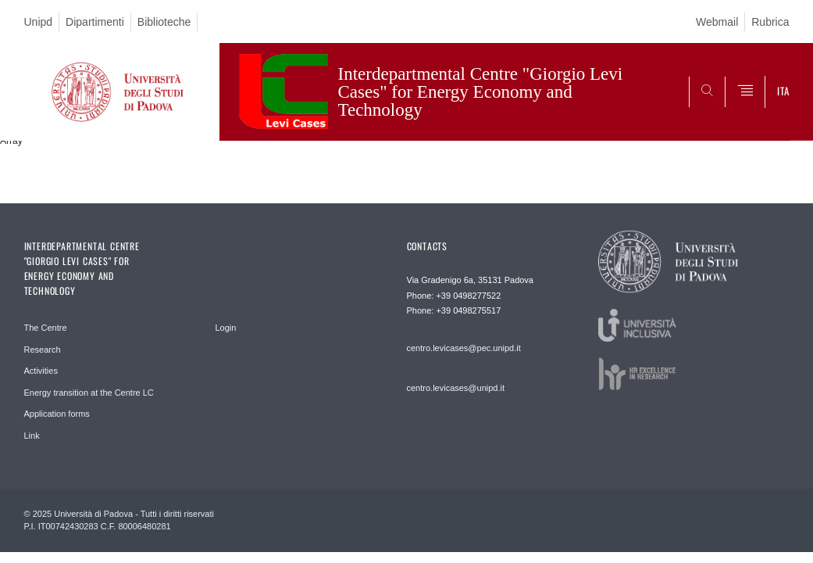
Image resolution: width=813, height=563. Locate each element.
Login (226, 327)
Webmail (717, 22)
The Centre (45, 327)
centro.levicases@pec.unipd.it (464, 348)
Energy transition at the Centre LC (89, 392)
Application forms (57, 413)
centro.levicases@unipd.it (456, 388)
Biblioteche (164, 22)
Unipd (38, 22)
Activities (41, 370)
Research (42, 349)
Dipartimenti (95, 22)
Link (32, 435)
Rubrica (770, 22)
